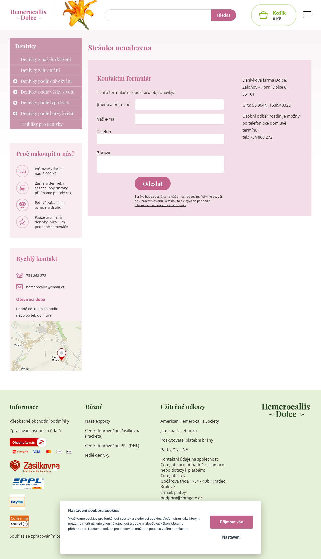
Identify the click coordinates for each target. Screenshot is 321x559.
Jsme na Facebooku (178, 430)
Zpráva (103, 153)
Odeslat (152, 183)
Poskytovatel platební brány (186, 440)
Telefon (104, 131)
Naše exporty (98, 421)
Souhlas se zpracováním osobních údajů (48, 536)
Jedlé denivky (97, 455)
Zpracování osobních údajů (35, 430)
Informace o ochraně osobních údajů (160, 205)
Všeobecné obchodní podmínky (39, 421)
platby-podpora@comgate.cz (181, 495)
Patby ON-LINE (174, 449)
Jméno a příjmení (113, 104)
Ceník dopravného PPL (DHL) (112, 445)
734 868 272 (261, 137)
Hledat (223, 15)
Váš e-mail (106, 119)
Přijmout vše (231, 522)
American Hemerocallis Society (190, 421)
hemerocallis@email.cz (45, 287)
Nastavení (231, 537)
